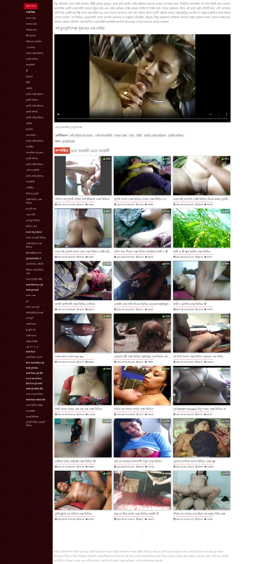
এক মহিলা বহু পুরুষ (34, 152)
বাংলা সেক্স (31, 18)
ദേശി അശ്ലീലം (34, 378)
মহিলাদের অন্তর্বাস (34, 41)
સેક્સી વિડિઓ (32, 416)
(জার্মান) (29, 129)
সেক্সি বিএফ (31, 324)
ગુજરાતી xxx (32, 341)
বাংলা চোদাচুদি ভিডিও (36, 237)
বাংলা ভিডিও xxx (34, 405)
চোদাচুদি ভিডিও (33, 220)
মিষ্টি (28, 82)
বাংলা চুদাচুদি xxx (34, 279)
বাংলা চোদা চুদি (33, 307)
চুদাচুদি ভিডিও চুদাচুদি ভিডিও (35, 424)
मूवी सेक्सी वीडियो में (33, 258)
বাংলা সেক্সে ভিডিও (34, 394)
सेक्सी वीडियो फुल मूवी (34, 284)
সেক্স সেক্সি (30, 214)
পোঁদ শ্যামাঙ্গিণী (32, 170)
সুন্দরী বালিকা (32, 59)
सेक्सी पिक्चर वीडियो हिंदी (35, 399)
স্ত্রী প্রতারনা (31, 35)
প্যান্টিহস (30, 146)
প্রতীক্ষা (29, 123)
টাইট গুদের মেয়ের (100, 3)
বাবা (131, 135)
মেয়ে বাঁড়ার (31, 135)
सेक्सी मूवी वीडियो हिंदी (34, 388)
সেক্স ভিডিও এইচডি (35, 264)
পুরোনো (29, 76)
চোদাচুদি (29, 318)
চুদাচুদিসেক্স (68, 141)
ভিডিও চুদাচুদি (32, 193)
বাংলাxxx (30, 411)
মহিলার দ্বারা (31, 29)
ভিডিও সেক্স (31, 226)
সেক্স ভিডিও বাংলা (34, 357)
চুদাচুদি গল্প (30, 329)
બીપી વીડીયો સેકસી (34, 312)
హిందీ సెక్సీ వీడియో (34, 232)
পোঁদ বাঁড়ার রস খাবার (81, 135)
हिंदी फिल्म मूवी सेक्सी (34, 383)
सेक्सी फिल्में (30, 351)
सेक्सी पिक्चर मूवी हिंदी (34, 373)
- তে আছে (30, 47)
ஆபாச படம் (32, 346)
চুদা (27, 301)
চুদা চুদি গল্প (31, 208)
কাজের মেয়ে (31, 24)
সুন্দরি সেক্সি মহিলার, (35, 105)
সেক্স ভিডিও (182, 12)
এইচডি (29, 88)
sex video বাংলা (34, 253)
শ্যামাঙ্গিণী (30, 65)
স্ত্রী (27, 70)
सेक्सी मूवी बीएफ (32, 368)
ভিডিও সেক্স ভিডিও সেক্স (35, 271)
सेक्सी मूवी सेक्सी (32, 290)
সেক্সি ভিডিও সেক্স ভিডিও (34, 201)
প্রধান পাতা (31, 6)
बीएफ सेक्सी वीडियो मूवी (35, 362)
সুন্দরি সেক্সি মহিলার (34, 53)
